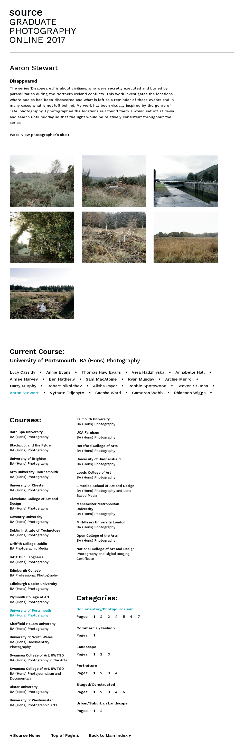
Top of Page (65, 735)
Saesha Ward (108, 392)
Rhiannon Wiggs (189, 392)
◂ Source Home (25, 735)
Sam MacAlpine (101, 379)
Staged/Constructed (96, 684)
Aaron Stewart (24, 392)
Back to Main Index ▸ (110, 735)
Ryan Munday (141, 379)
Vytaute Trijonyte (67, 392)
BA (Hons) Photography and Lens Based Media (105, 491)
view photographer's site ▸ (45, 135)
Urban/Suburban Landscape (102, 703)
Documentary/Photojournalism (105, 609)
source (26, 12)
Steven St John (192, 385)
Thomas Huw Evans (101, 372)
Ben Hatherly (62, 379)
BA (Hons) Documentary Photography (31, 642)
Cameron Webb (147, 392)
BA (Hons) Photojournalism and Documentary (37, 673)
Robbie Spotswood (147, 385)
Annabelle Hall (190, 372)
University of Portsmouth (75, 361)
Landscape (86, 647)
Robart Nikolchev (64, 385)
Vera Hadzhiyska (148, 372)
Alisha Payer (105, 385)
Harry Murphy (23, 385)
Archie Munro (178, 379)
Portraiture (87, 665)
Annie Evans (58, 372)
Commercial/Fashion (96, 628)
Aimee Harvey (24, 379)
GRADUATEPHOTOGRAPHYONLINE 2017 (42, 30)
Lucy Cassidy (22, 372)
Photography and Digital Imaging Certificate (106, 554)
